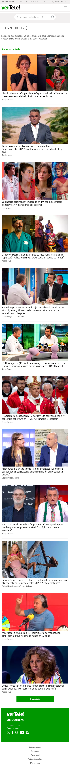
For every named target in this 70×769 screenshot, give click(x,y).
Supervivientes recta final (23, 2)
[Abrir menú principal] (65, 8)
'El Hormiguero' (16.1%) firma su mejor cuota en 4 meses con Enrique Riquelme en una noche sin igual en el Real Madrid (33, 364)
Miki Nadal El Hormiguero (62, 2)
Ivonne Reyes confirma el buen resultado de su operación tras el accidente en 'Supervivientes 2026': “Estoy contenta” (34, 581)
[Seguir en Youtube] (22, 732)
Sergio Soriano (8, 99)
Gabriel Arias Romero (10, 478)
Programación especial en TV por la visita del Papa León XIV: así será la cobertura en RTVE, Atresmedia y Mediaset (33, 417)
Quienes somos (35, 747)
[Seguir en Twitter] (8, 732)
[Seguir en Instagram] (16, 732)
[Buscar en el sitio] (32, 17)
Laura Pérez (7, 208)
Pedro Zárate (19, 316)
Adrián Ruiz (6, 261)
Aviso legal (35, 755)
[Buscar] (53, 17)
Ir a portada (35, 699)
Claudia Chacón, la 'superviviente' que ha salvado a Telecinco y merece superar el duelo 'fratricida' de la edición (34, 95)
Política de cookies (35, 759)
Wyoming (51, 2)
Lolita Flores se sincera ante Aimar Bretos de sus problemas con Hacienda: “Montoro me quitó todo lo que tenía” (33, 687)
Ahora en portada (11, 49)
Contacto (35, 751)
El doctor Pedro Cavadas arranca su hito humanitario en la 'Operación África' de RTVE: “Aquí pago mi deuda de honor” (33, 256)
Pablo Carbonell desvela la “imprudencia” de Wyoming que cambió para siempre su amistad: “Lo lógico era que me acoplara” (32, 527)
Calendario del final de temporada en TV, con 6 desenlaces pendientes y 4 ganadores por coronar (32, 203)
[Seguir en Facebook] (13, 732)
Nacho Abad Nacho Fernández (39, 2)
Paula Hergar (7, 155)
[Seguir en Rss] (27, 732)
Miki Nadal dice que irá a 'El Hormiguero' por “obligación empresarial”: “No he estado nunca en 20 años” (31, 634)
